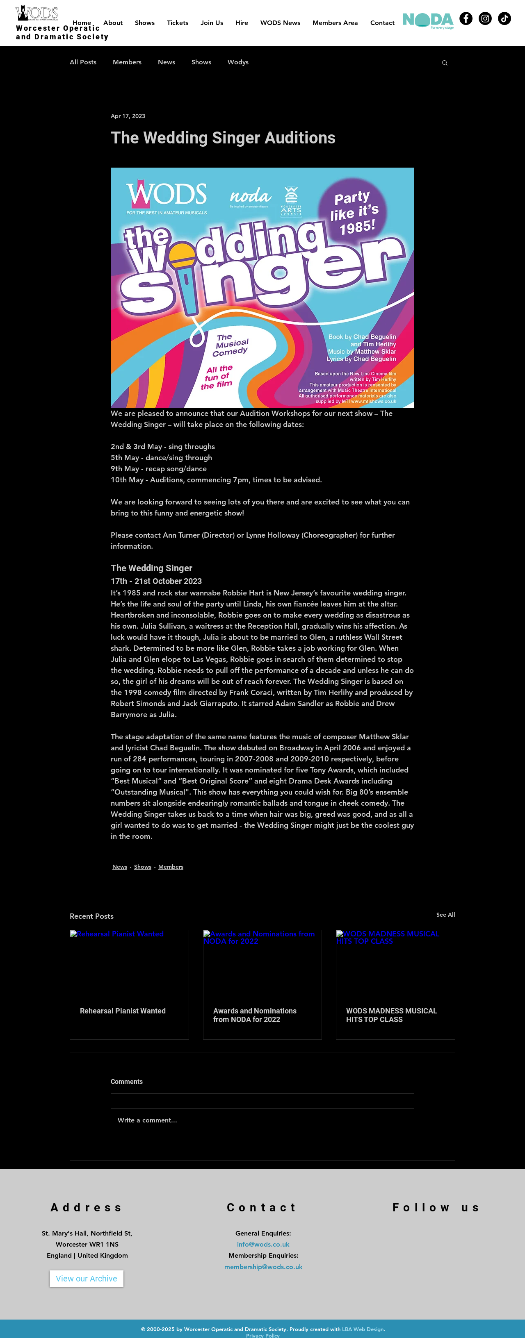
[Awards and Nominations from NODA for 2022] (262, 963)
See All (445, 914)
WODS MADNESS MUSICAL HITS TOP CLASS (391, 1015)
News (166, 62)
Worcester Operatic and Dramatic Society (62, 32)
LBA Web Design (362, 1329)
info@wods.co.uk (263, 1244)
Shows (201, 62)
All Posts (83, 62)
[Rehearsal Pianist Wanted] (129, 963)
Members (127, 62)
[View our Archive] (86, 1278)
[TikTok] (504, 18)
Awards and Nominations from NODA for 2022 (255, 1015)
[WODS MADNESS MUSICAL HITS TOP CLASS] (395, 963)
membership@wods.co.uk (263, 1267)
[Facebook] (465, 18)
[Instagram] (485, 18)
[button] (445, 62)
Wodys (238, 62)
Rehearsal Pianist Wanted (123, 1010)
